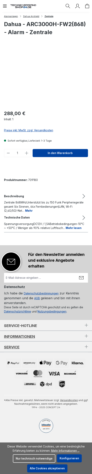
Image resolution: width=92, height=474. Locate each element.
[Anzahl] (17, 153)
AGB (37, 298)
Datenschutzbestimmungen (41, 293)
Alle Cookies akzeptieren (47, 468)
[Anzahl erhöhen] (27, 153)
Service (12, 347)
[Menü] (5, 6)
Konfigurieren (69, 458)
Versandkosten (69, 400)
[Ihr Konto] (77, 6)
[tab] (45, 203)
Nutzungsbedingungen (51, 311)
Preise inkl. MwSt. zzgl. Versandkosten (28, 130)
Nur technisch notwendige (34, 458)
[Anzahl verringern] (8, 153)
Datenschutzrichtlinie (17, 311)
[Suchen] (68, 6)
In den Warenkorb (60, 153)
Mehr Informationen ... (65, 450)
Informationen (19, 336)
